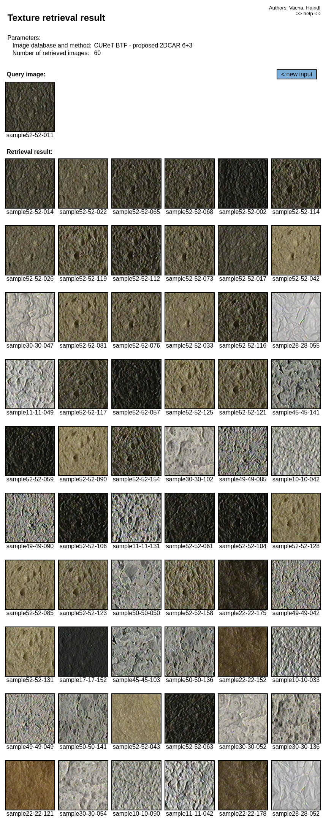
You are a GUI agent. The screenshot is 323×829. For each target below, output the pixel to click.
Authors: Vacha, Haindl (294, 8)
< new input (296, 74)
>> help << (308, 13)
